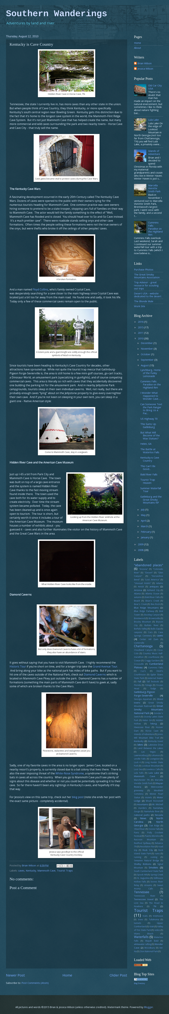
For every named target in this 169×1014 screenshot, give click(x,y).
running (137, 857)
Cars (150, 632)
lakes (140, 744)
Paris (136, 832)
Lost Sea (138, 769)
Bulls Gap (155, 628)
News (143, 818)
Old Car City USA (155, 87)
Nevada (159, 814)
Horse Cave (151, 730)
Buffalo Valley (140, 628)
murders (142, 808)
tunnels (137, 923)
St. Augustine (143, 878)
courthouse (153, 657)
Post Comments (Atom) (35, 983)
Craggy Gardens (152, 660)
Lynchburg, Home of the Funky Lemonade (150, 373)
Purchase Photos (143, 269)
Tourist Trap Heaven (147, 481)
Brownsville (154, 618)
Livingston (155, 758)
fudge (153, 688)
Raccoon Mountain (145, 839)
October (146, 354)
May (143, 515)
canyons (138, 632)
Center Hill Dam (149, 639)
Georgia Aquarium (143, 699)
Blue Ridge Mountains (146, 607)
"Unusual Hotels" (142, 583)
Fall (139, 681)
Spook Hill (142, 874)
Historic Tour (18, 666)
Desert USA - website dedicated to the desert (147, 295)
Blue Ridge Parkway (144, 611)
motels (148, 797)
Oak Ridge (154, 825)
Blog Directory (139, 983)
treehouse (158, 915)
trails (145, 915)
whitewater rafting (142, 944)
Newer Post (15, 975)
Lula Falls (139, 772)
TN (154, 906)
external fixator (155, 678)
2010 (141, 338)
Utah (152, 926)
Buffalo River (151, 625)
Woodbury (149, 947)
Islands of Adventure (154, 152)
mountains (142, 804)
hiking (153, 723)
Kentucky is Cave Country (149, 459)
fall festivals (153, 681)
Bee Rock (155, 604)
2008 (141, 550)
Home (67, 975)
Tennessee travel (143, 899)
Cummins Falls (155, 667)
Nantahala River (152, 811)
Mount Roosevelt (154, 800)
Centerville (139, 642)
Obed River (139, 829)
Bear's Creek (140, 604)
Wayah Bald (151, 940)
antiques (154, 586)
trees (140, 919)
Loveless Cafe (153, 769)
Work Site (139, 306)
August (145, 365)
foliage (148, 685)
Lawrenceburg (141, 755)
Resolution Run (147, 846)
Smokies (153, 867)
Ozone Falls (154, 829)
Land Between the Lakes (150, 748)
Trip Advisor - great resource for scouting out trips (146, 285)
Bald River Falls (148, 474)
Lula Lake (153, 119)
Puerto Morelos (152, 836)
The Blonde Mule (143, 301)
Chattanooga (143, 646)
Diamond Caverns (95, 674)
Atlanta (137, 593)
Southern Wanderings (56, 14)
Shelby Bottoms (142, 864)
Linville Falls (140, 758)
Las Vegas (148, 751)
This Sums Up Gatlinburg (148, 425)
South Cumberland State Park (148, 871)
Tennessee (141, 892)
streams (148, 885)
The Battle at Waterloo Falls (149, 450)
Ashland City (153, 590)
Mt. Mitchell (157, 804)
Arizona (138, 590)
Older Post (118, 975)
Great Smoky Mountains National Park (148, 709)
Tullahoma (154, 919)
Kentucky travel (155, 741)
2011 (141, 332)
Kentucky (31, 870)
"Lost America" (152, 579)
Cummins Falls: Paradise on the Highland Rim (155, 228)
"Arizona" (143, 569)
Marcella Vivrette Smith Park (154, 188)
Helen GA (147, 720)
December (147, 343)
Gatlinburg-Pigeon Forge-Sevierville (144, 693)
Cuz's (143, 671)
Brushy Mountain (142, 621)
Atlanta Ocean (152, 593)
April (144, 520)
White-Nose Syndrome (69, 773)
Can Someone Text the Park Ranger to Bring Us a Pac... (151, 408)
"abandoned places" (148, 565)
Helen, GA (145, 443)
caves (21, 870)
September (147, 359)
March (145, 526)
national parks (142, 814)
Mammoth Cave (46, 870)
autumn (137, 597)
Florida (137, 685)
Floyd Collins (40, 289)
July (143, 509)
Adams (159, 583)
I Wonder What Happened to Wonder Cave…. (150, 395)
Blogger (148, 1007)
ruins (157, 853)
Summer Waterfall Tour (150, 489)
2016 (141, 321)
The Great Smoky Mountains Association (147, 276)
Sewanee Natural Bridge (146, 860)
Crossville (139, 664)
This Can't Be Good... (147, 467)
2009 (141, 544)
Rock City (148, 850)
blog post (78, 797)
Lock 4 (137, 762)
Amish (141, 586)
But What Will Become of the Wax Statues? (150, 435)
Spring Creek (157, 874)
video (157, 930)
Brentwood (139, 618)
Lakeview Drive (155, 744)
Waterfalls (141, 937)
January (145, 537)
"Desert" (149, 572)
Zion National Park (149, 951)
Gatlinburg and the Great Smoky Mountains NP (151, 499)
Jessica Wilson (145, 68)
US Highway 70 (148, 418)
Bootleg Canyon (152, 614)
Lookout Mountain (151, 765)
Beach (137, 600)
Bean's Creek (152, 600)
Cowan (137, 660)
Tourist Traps (65, 870)
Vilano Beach (143, 933)
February (146, 531)
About (137, 47)
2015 (141, 327)
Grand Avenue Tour (105, 666)
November (147, 348)
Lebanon (155, 755)
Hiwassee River (142, 727)
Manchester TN (142, 779)
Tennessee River (144, 895)
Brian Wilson (144, 63)
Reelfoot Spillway (142, 843)
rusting (154, 857)
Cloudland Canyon (143, 650)
